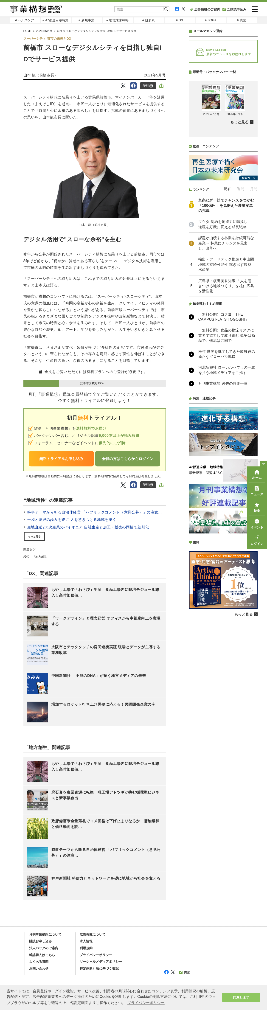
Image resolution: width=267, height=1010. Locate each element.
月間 (253, 310)
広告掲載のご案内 (205, 9)
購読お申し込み (40, 941)
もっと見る (34, 536)
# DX (179, 20)
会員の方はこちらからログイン (127, 459)
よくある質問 (39, 961)
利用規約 (86, 948)
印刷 (148, 85)
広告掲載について (93, 934)
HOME (27, 31)
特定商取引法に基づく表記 (99, 968)
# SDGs (210, 20)
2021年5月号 (44, 31)
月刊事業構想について (45, 934)
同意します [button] (241, 997)
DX (27, 556)
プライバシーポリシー (96, 955)
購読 (184, 972)
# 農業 (241, 20)
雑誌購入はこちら (42, 955)
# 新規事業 (87, 20)
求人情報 (86, 941)
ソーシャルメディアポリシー (101, 961)
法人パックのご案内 (44, 948)
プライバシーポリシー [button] (146, 1003)
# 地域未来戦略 (117, 20)
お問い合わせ (39, 968)
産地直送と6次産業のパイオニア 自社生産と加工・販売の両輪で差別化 (88, 527)
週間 (240, 310)
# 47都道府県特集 (55, 20)
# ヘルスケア (24, 20)
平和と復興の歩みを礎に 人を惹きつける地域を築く (71, 520)
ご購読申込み (234, 9)
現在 (227, 310)
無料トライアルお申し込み (61, 459)
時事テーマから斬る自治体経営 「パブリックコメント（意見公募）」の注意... (94, 512)
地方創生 (41, 556)
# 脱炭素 (148, 20)
